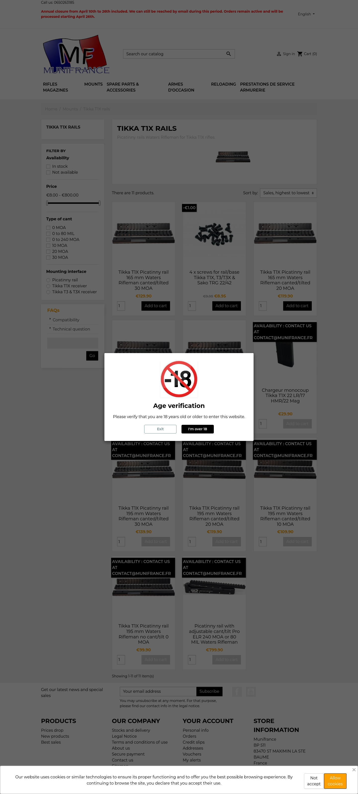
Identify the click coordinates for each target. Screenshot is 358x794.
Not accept (314, 781)
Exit (160, 429)
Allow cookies (335, 781)
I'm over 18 (197, 429)
